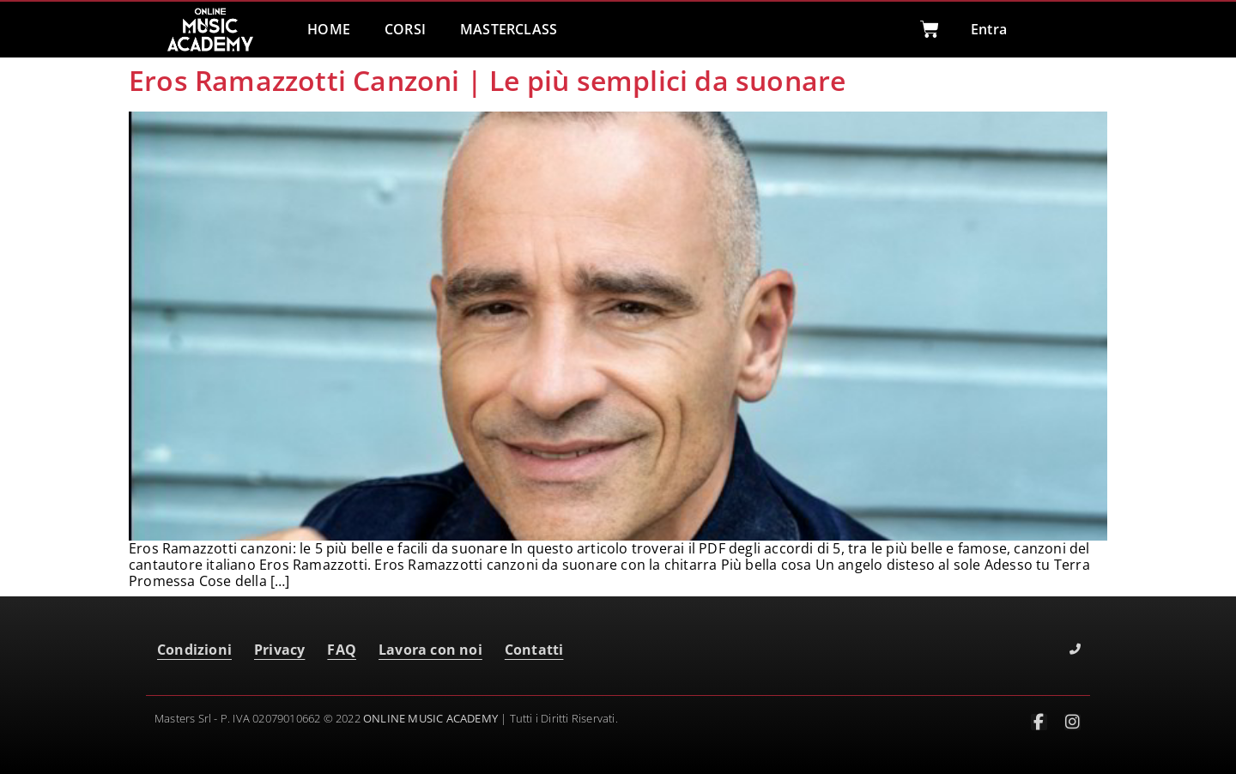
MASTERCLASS (508, 29)
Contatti (534, 649)
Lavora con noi (430, 649)
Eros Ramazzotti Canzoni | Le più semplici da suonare (487, 80)
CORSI (405, 29)
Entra (989, 29)
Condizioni (194, 649)
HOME (328, 29)
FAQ (341, 649)
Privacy (279, 649)
